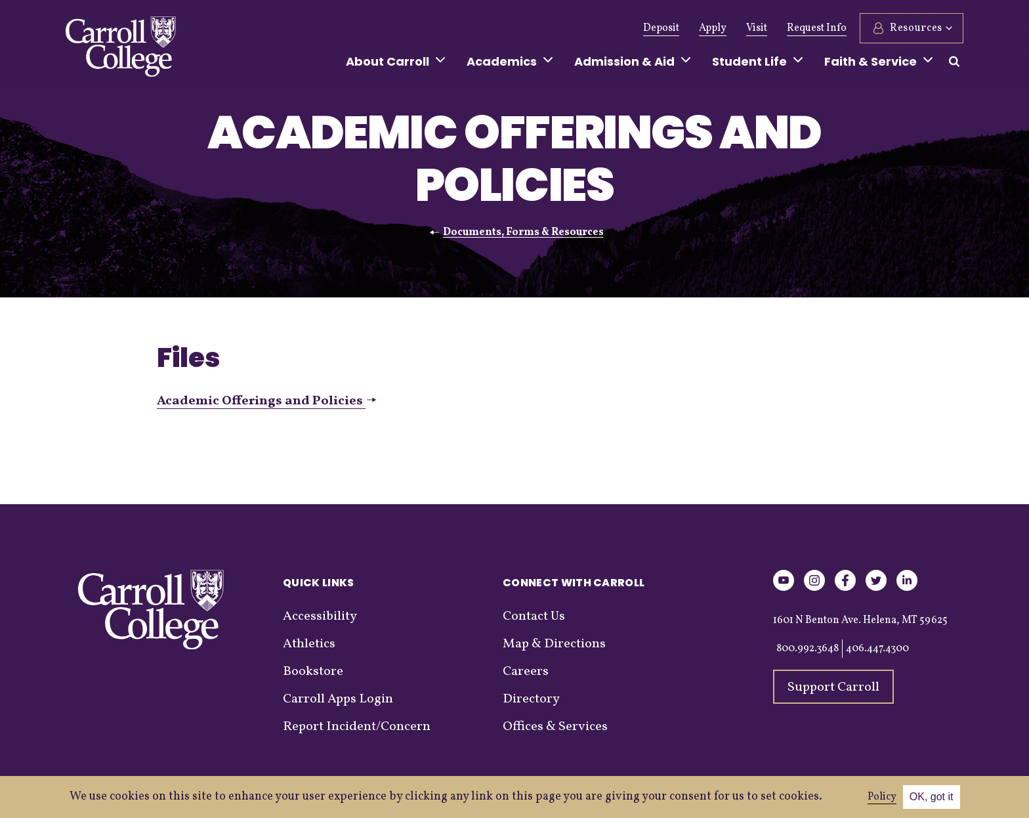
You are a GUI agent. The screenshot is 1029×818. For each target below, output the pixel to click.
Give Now (312, 28)
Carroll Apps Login (338, 699)
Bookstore (313, 671)
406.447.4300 (877, 648)
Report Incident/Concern (356, 727)
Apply (712, 28)
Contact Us (534, 616)
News (483, 28)
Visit (756, 28)
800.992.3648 (807, 648)
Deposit (661, 28)
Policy (882, 797)
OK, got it (932, 796)
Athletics (430, 28)
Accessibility (320, 616)
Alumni (372, 28)
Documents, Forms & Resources (523, 232)
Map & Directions (554, 644)
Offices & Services (555, 727)
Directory (531, 699)
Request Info (817, 28)
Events (531, 28)
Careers (526, 671)
